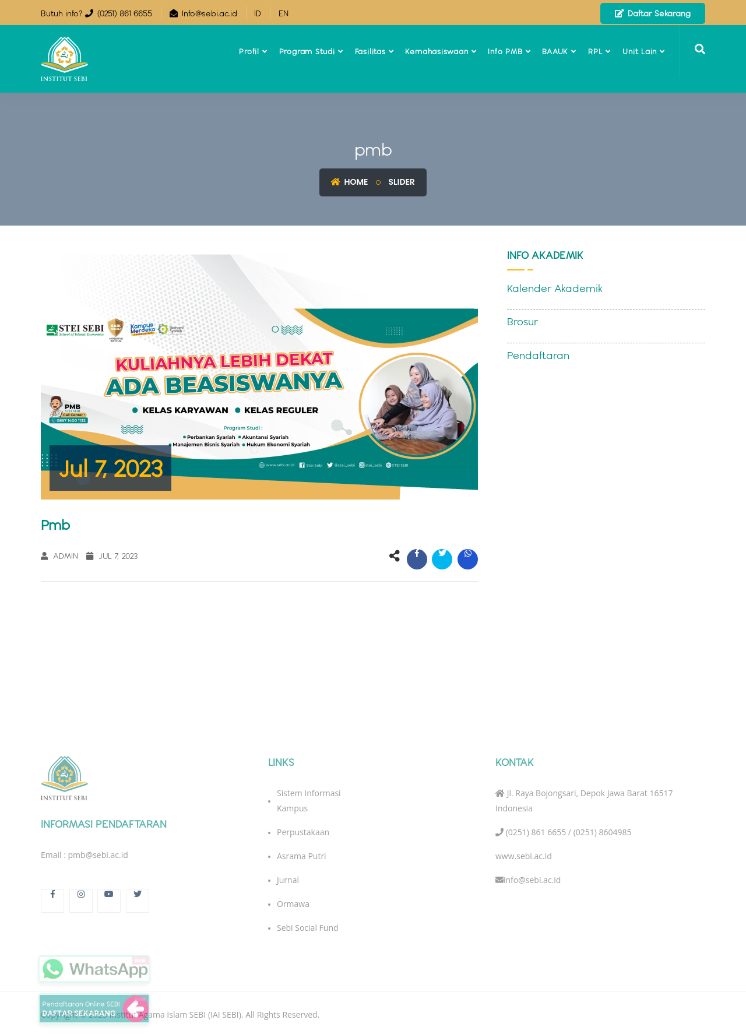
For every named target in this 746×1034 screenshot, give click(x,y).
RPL (595, 51)
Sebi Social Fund (308, 932)
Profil (249, 51)
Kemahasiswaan (436, 51)
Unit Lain (639, 51)
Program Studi (307, 51)
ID (257, 13)
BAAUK (555, 51)
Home (349, 182)
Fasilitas (370, 51)
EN (283, 13)
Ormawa (293, 908)
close (140, 960)
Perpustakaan (303, 836)
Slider (402, 182)
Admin (59, 556)
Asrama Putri (301, 860)
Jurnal (288, 884)
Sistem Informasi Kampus (309, 805)
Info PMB (505, 51)
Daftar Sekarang (653, 13)
